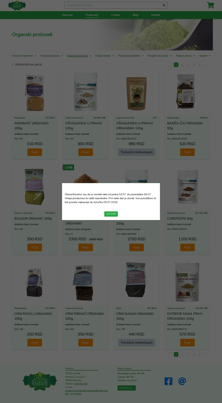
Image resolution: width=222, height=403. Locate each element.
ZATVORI (111, 213)
